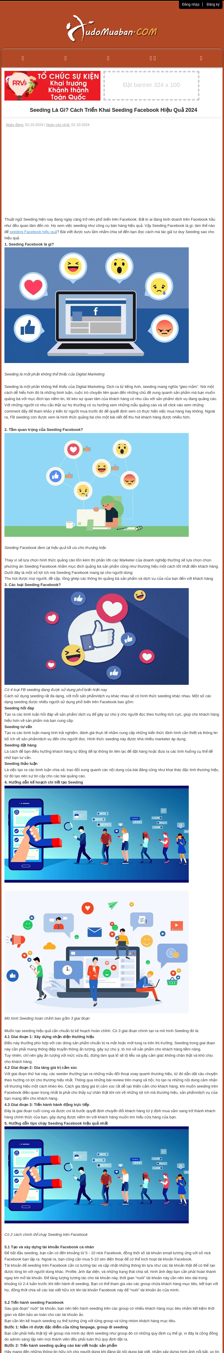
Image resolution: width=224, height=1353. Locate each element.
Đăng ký (213, 4)
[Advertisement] (112, 172)
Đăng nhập (190, 4)
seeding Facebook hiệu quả (33, 232)
